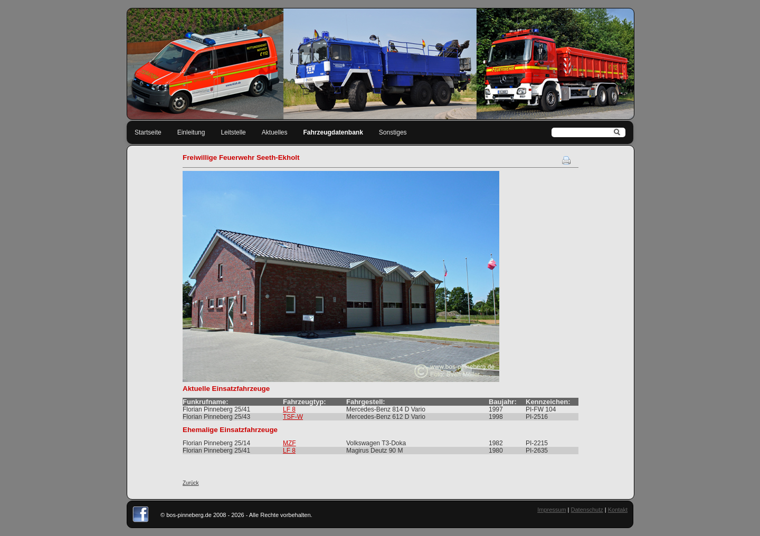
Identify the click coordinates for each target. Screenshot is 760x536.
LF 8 (289, 409)
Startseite (148, 132)
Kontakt (618, 509)
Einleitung (191, 132)
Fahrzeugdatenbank (333, 132)
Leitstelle (233, 132)
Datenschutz (587, 509)
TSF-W (293, 416)
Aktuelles (275, 132)
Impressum (551, 509)
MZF (289, 443)
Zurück (191, 483)
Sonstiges (393, 132)
